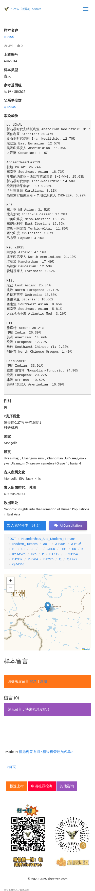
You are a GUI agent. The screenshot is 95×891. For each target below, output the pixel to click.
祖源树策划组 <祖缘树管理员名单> (46, 752)
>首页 (11, 767)
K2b (33, 554)
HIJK (64, 549)
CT (23, 549)
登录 (33, 681)
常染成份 (11, 116)
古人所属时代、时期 (20, 487)
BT (14, 549)
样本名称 (11, 30)
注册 (43, 681)
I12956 (9, 37)
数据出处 (11, 503)
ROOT (12, 539)
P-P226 (48, 559)
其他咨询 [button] (67, 786)
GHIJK (51, 549)
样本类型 (11, 70)
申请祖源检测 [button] (41, 786)
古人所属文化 (14, 472)
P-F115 (54, 554)
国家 (7, 436)
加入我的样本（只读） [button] (25, 525)
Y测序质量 (12, 416)
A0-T (46, 544)
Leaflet (86, 649)
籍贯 (7, 452)
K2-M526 (19, 554)
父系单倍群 (13, 100)
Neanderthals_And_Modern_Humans (48, 539)
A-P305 (60, 544)
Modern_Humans (25, 544)
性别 (7, 401)
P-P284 (33, 559)
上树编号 (11, 54)
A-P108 (76, 544)
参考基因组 (13, 85)
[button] (48, 607)
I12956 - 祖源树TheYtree (25, 9)
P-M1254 (71, 554)
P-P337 (17, 559)
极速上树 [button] (17, 786)
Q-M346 (10, 107)
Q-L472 (72, 559)
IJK (74, 549)
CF (32, 549)
